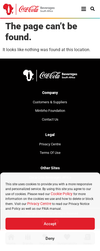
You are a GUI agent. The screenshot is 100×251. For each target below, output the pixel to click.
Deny (50, 238)
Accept (50, 223)
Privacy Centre (39, 203)
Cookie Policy (62, 194)
